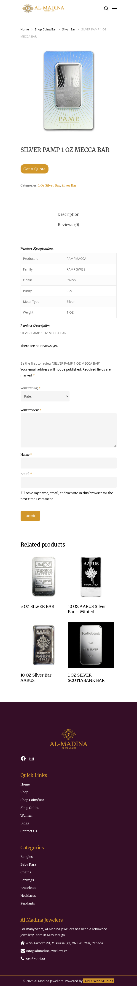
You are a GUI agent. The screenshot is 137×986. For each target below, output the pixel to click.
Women (26, 815)
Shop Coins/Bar (45, 29)
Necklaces (28, 896)
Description (69, 214)
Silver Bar (68, 29)
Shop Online (30, 808)
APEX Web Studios (98, 981)
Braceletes (28, 888)
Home (25, 29)
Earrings (27, 880)
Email (26, 474)
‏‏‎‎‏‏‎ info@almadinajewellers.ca (44, 950)
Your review (31, 410)
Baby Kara (28, 864)
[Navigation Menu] (114, 8)
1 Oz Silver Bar (49, 185)
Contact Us (29, 831)
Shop (24, 792)
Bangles (27, 857)
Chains (26, 872)
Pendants (28, 903)
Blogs (25, 823)
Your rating (31, 388)
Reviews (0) (68, 224)
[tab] (69, 214)
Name (26, 454)
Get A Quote (34, 168)
